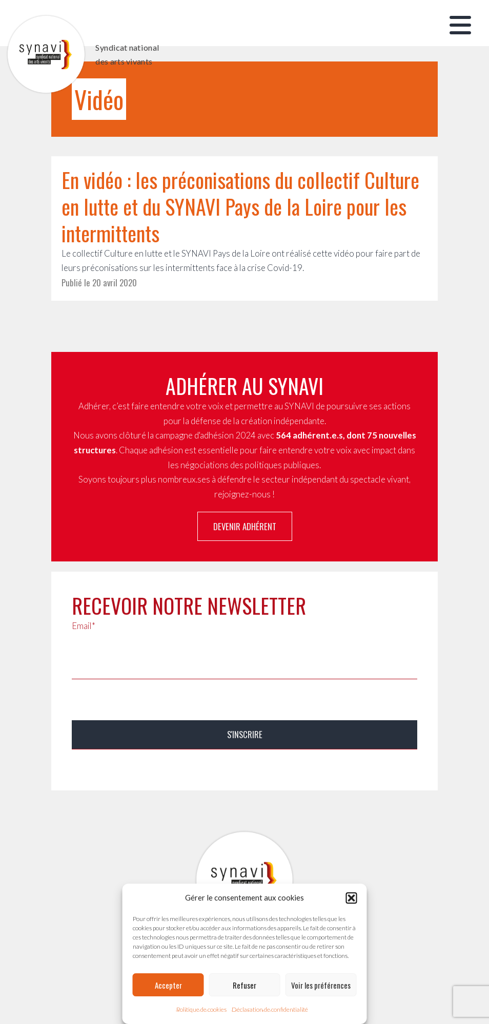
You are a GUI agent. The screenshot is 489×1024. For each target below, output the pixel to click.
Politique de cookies (201, 1009)
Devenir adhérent (244, 526)
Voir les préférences (321, 985)
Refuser (244, 985)
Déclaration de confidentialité (270, 1009)
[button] (352, 898)
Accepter (168, 985)
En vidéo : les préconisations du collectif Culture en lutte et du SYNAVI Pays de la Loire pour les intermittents (240, 206)
